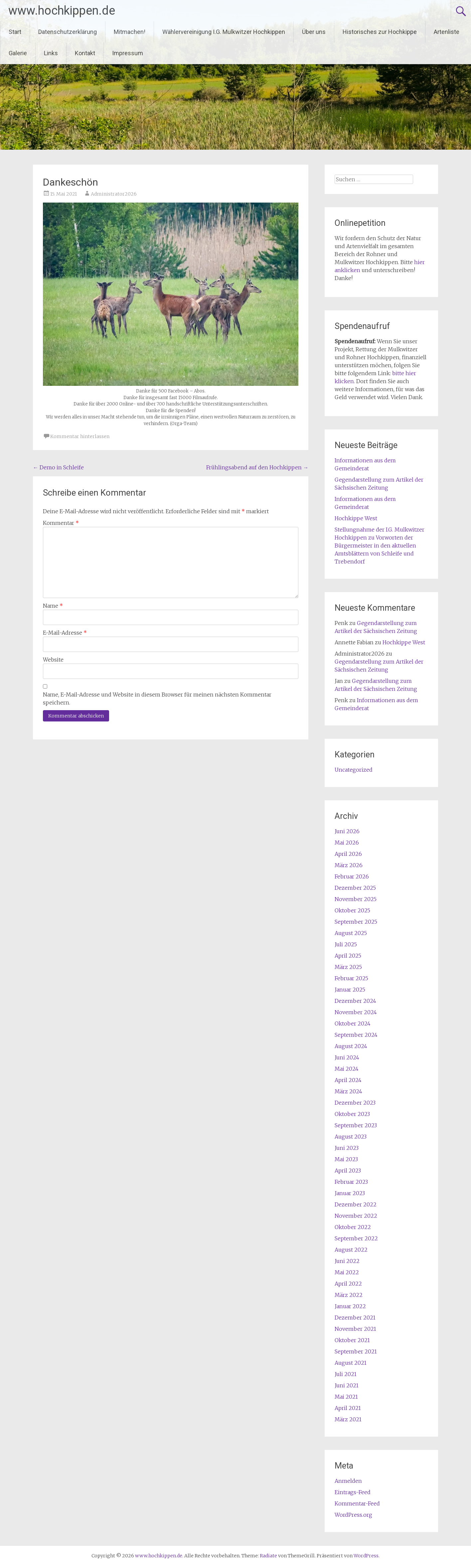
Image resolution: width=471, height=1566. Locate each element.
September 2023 (356, 1125)
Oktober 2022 (353, 1227)
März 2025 (348, 967)
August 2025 (351, 933)
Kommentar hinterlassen (79, 436)
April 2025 (348, 955)
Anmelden (348, 1481)
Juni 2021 (347, 1385)
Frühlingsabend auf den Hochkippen (257, 467)
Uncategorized (354, 769)
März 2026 (349, 865)
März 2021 (348, 1419)
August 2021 (351, 1362)
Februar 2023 (351, 1181)
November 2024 (356, 1012)
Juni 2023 (347, 1148)
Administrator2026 (114, 194)
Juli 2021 (346, 1374)
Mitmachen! (129, 31)
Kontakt (85, 53)
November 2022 (356, 1215)
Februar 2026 (352, 876)
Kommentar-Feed (357, 1503)
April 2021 (348, 1408)
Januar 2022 (350, 1306)
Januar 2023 (350, 1193)
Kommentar (61, 523)
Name (53, 605)
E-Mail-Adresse (65, 632)
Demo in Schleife (58, 467)
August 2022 (351, 1249)
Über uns (314, 31)
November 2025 (356, 899)
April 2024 (348, 1080)
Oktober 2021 (352, 1340)
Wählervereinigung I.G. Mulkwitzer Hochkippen (223, 31)
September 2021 (356, 1351)
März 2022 (349, 1295)
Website (53, 659)
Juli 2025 (346, 944)
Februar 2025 (351, 978)
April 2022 (348, 1283)
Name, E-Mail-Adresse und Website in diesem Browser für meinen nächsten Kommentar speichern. (157, 698)
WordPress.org (353, 1514)
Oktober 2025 (352, 910)
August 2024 (351, 1046)
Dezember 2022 (356, 1204)
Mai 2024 (347, 1068)
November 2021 (355, 1329)
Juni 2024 (347, 1057)
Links (51, 53)
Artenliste (446, 31)
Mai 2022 (347, 1272)
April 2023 (348, 1170)
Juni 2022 (347, 1261)
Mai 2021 (346, 1396)
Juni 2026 (347, 831)
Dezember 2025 (355, 887)
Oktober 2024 (353, 1023)
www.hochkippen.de (61, 11)
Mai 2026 (347, 842)
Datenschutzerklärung (67, 31)
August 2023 (351, 1136)
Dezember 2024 (355, 1001)
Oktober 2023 (352, 1114)
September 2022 (356, 1238)
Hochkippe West (356, 518)
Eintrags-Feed (353, 1492)
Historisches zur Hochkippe (380, 31)
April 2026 (348, 854)
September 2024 (356, 1034)
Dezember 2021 (355, 1317)
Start (15, 31)
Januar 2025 (350, 989)
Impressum (127, 53)
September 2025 (356, 921)
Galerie (18, 53)
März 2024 (348, 1091)
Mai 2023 (346, 1159)
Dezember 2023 (355, 1102)
